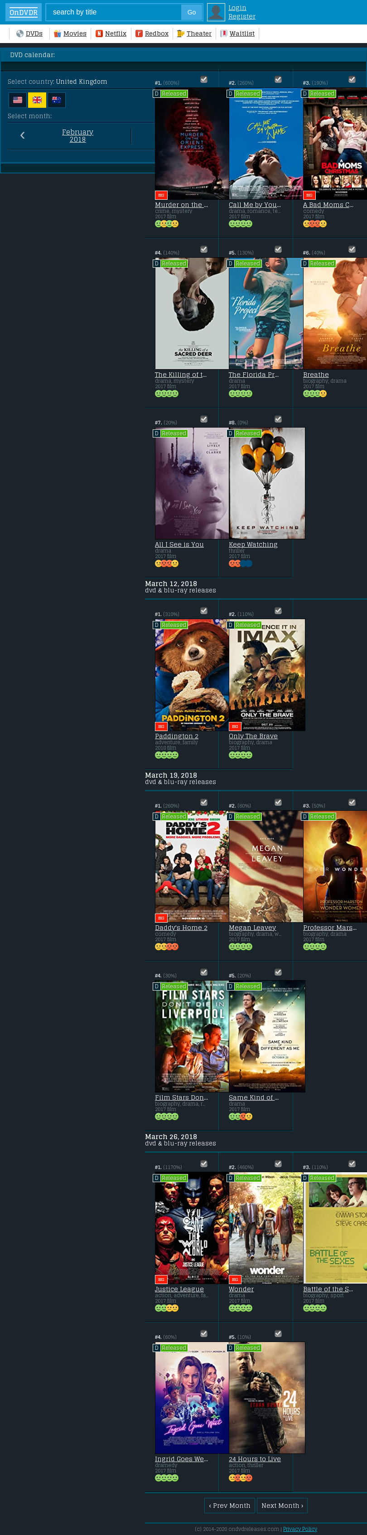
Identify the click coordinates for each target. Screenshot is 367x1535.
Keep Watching (253, 544)
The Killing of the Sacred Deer (181, 374)
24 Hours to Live (255, 1459)
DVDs (29, 33)
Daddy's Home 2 (181, 927)
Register (242, 16)
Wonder (241, 1289)
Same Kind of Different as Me (255, 1097)
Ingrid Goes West (181, 1459)
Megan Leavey (252, 927)
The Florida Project (255, 374)
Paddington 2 (176, 736)
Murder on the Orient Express (181, 204)
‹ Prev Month (230, 1505)
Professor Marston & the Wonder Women (330, 927)
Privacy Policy (300, 1529)
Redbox (152, 33)
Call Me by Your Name (255, 204)
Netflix (111, 33)
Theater (194, 33)
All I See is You (179, 544)
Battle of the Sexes (330, 1289)
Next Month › (282, 1505)
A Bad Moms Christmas (330, 204)
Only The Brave (253, 736)
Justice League (179, 1289)
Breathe (316, 374)
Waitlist (237, 33)
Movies (70, 33)
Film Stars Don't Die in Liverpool (181, 1097)
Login (237, 7)
